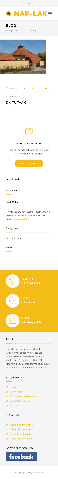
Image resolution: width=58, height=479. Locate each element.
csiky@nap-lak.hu (31, 322)
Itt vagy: (9, 31)
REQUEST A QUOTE (29, 163)
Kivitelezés (16, 391)
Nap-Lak (13, 96)
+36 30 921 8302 (30, 282)
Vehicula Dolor (21, 219)
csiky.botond (29, 302)
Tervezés (15, 387)
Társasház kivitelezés (22, 438)
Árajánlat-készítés (20, 401)
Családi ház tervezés (21, 425)
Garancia (15, 405)
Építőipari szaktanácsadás (24, 396)
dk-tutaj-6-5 (18, 102)
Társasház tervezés (20, 429)
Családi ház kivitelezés (22, 434)
